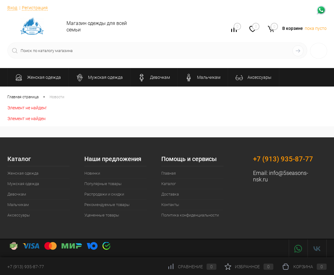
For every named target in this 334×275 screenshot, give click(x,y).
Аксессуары (18, 215)
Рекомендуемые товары (107, 204)
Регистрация (35, 7)
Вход (12, 7)
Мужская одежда (23, 183)
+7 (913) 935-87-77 (283, 159)
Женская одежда (22, 173)
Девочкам (16, 194)
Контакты (170, 204)
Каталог (168, 183)
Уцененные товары (101, 215)
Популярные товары (103, 183)
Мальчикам (18, 204)
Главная (168, 173)
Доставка (170, 194)
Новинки (92, 173)
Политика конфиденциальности (190, 215)
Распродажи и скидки (104, 194)
